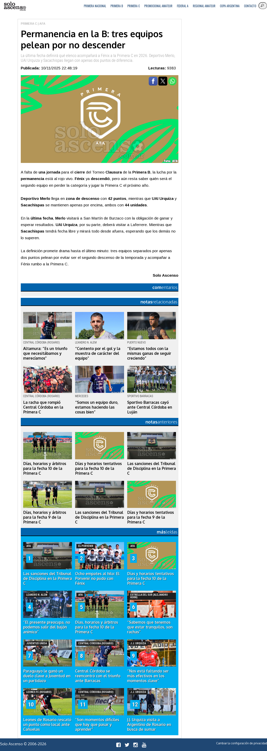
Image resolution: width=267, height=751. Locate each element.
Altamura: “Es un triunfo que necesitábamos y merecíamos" (45, 353)
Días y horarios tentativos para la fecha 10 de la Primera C (98, 468)
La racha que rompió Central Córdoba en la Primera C (43, 407)
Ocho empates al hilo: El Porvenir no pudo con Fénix (97, 578)
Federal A (182, 6)
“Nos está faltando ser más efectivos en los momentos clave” (148, 676)
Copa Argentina (230, 6)
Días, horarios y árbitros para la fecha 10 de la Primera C (44, 468)
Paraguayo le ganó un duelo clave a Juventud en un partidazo (46, 676)
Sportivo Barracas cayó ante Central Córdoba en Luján (149, 407)
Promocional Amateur (158, 6)
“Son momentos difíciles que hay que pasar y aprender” (97, 724)
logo (15, 6)
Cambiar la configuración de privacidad (241, 743)
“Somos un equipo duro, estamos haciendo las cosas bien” (96, 407)
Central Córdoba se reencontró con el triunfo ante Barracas (97, 676)
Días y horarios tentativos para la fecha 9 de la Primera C (150, 517)
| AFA (41, 23)
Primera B (117, 6)
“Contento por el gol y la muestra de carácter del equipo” (97, 353)
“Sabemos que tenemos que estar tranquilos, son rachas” (150, 627)
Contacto (250, 6)
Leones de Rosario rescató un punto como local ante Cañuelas (47, 724)
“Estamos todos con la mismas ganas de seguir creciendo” (149, 353)
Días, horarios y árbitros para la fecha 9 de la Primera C (44, 517)
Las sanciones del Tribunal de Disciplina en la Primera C (151, 468)
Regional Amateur (204, 6)
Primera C (133, 6)
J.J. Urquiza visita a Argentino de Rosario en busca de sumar (149, 724)
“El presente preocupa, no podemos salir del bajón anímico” (46, 627)
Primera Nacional (95, 6)
